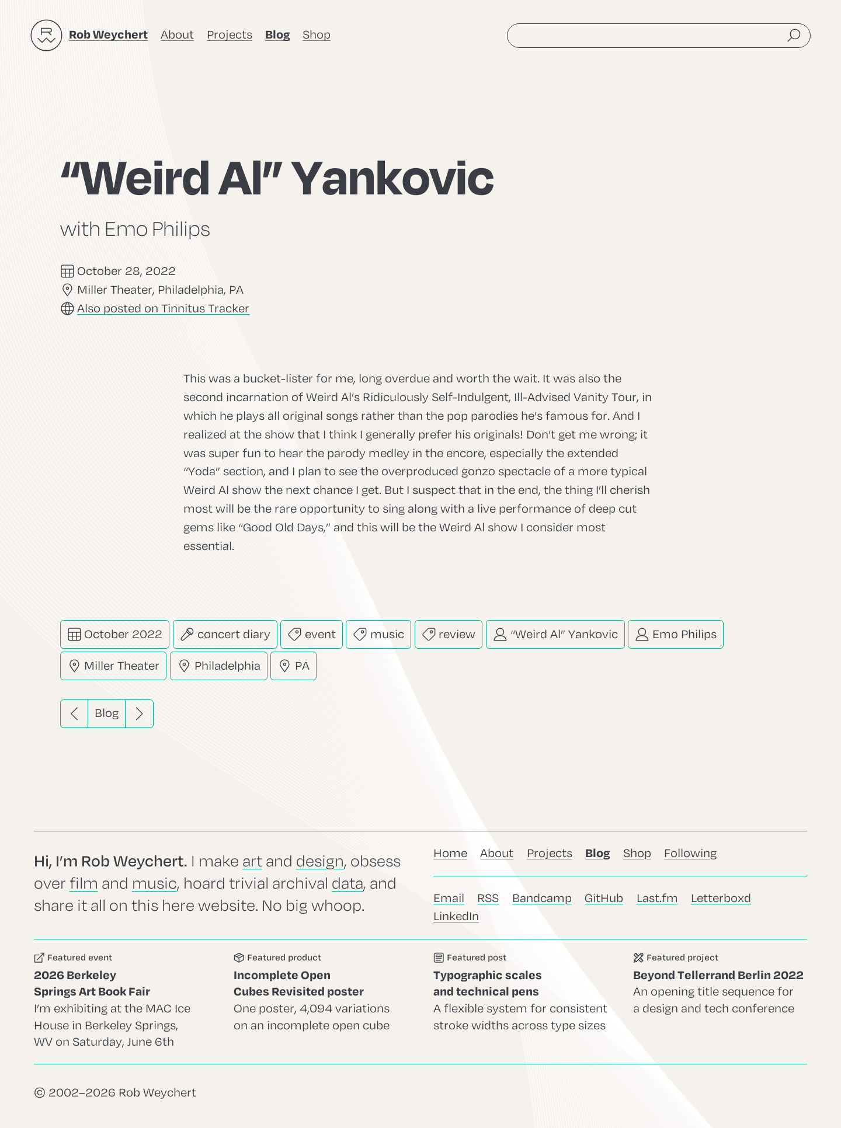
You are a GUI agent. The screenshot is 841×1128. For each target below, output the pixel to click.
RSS (488, 898)
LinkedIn (456, 916)
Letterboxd (721, 898)
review (449, 634)
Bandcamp (542, 898)
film (83, 883)
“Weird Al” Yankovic (555, 634)
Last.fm (657, 898)
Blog (107, 713)
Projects (229, 34)
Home (450, 853)
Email (448, 898)
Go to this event (120, 1001)
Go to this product (320, 1001)
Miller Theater (113, 665)
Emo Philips (676, 634)
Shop (317, 34)
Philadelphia (218, 665)
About (177, 34)
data (347, 883)
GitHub (604, 898)
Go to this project (720, 1001)
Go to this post (520, 1001)
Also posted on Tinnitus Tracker (163, 308)
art (252, 861)
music (378, 634)
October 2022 (115, 634)
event (311, 634)
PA (293, 665)
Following (690, 853)
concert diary (225, 634)
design (320, 861)
